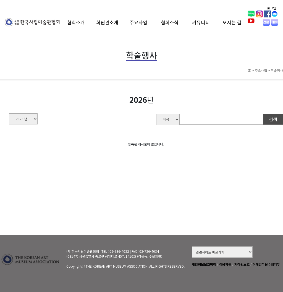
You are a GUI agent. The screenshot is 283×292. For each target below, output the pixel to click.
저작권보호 (242, 264)
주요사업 (138, 22)
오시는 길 (232, 22)
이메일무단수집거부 (266, 264)
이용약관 (225, 264)
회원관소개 (107, 22)
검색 (273, 119)
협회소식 (170, 22)
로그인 (271, 8)
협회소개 (76, 22)
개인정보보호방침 (204, 264)
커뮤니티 (201, 22)
